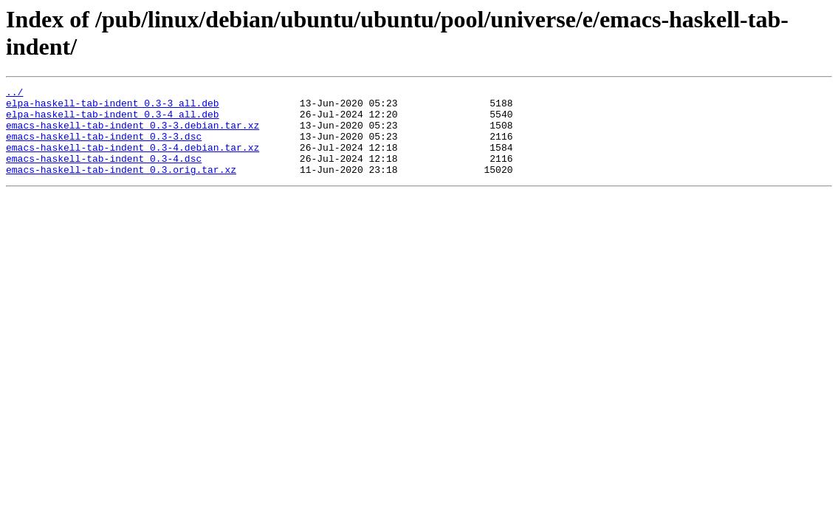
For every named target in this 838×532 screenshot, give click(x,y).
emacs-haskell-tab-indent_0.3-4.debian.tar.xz (132, 160)
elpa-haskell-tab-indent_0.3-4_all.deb (112, 120)
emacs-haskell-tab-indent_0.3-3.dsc (104, 147)
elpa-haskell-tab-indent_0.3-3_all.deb (112, 107)
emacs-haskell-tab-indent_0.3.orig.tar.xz (121, 187)
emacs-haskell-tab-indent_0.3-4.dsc (104, 173)
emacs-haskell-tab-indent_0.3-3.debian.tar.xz (132, 133)
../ (14, 93)
